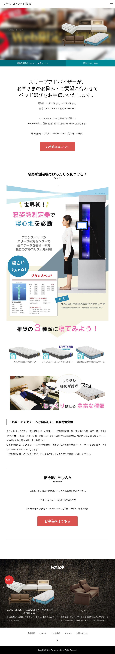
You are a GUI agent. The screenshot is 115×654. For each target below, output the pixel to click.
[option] (30, 598)
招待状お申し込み (90, 63)
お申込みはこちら (57, 146)
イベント (43, 633)
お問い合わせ (81, 633)
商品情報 (31, 633)
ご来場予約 (55, 633)
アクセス (68, 633)
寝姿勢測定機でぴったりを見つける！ (32, 63)
